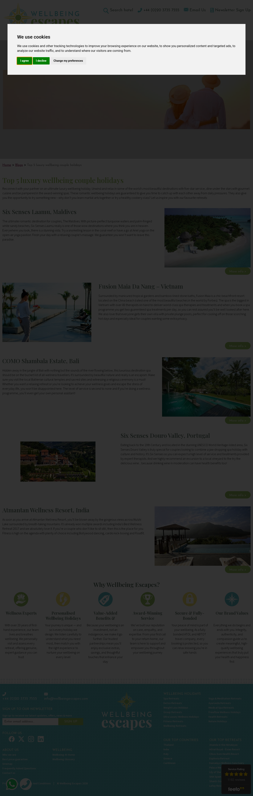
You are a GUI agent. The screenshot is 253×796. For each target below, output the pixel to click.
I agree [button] (24, 60)
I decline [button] (41, 60)
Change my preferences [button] (68, 60)
